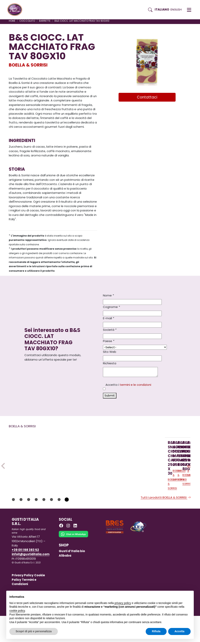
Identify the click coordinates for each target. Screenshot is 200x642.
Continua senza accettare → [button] (172, 595)
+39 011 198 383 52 (25, 576)
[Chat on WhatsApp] (73, 563)
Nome (108, 295)
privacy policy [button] (123, 603)
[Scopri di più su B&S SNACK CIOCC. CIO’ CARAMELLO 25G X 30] (33, 465)
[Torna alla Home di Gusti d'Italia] (16, 10)
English (176, 9)
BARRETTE (44, 20)
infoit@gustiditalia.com (30, 580)
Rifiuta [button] (156, 631)
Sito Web (109, 352)
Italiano (162, 9)
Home (12, 20)
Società (109, 330)
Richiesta (109, 363)
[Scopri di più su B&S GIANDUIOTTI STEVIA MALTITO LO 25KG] (84, 460)
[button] (189, 9)
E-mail (108, 318)
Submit (109, 395)
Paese (108, 341)
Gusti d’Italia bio (72, 577)
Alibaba (65, 582)
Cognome (111, 307)
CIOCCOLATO (27, 20)
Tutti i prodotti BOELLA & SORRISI (166, 524)
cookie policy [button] (17, 610)
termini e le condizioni (135, 385)
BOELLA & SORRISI (28, 65)
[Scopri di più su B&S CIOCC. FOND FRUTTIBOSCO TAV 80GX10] (136, 460)
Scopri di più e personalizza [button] (34, 631)
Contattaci (147, 97)
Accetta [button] (179, 631)
